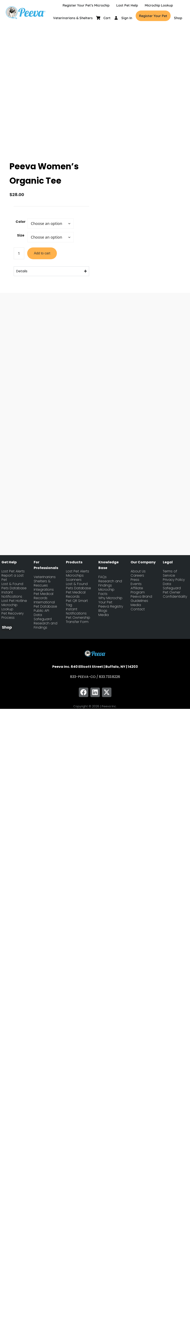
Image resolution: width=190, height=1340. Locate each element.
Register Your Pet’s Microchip (86, 5)
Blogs (102, 609)
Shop (178, 18)
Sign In (126, 18)
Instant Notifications (11, 593)
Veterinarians (45, 575)
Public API (41, 609)
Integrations (44, 588)
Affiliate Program (138, 589)
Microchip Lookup (159, 5)
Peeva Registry (110, 605)
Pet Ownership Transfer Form (78, 618)
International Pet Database (45, 603)
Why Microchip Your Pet (110, 599)
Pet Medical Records (43, 594)
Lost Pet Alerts (13, 570)
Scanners (74, 578)
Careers (137, 574)
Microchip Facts (106, 590)
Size (20, 233)
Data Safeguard (43, 615)
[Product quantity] (19, 252)
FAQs (102, 575)
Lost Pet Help (127, 5)
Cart (107, 18)
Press (135, 578)
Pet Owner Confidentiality (175, 593)
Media (103, 613)
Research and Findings (45, 624)
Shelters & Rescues (42, 582)
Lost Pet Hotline (14, 599)
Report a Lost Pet (12, 576)
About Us (138, 570)
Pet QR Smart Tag (77, 601)
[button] (83, 691)
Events (136, 582)
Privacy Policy (174, 578)
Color (20, 220)
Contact (138, 608)
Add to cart (42, 252)
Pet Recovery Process (12, 614)
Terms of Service (170, 572)
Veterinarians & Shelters (73, 18)
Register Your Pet (153, 16)
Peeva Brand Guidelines (141, 597)
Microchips (75, 574)
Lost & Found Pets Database (14, 584)
